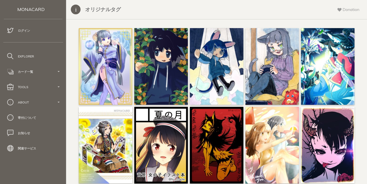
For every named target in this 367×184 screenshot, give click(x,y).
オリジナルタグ (103, 9)
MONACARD (31, 9)
